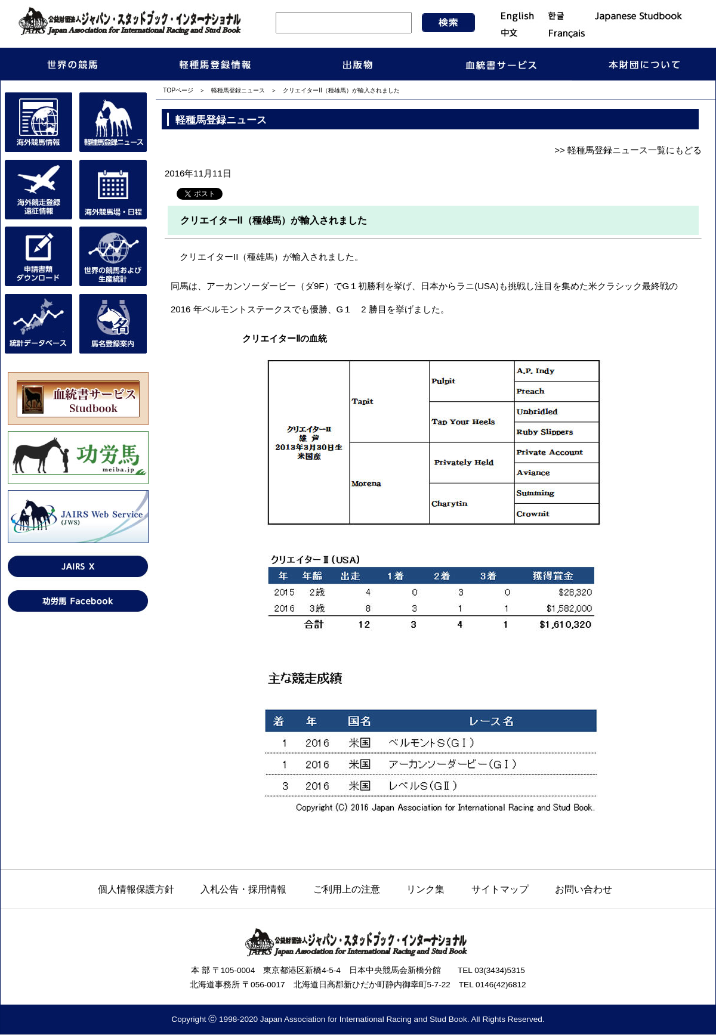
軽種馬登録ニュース (238, 90)
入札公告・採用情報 (243, 889)
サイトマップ (500, 889)
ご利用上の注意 (346, 889)
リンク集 (425, 889)
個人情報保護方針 (136, 889)
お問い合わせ (583, 889)
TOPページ (178, 90)
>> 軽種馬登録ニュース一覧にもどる (628, 150)
